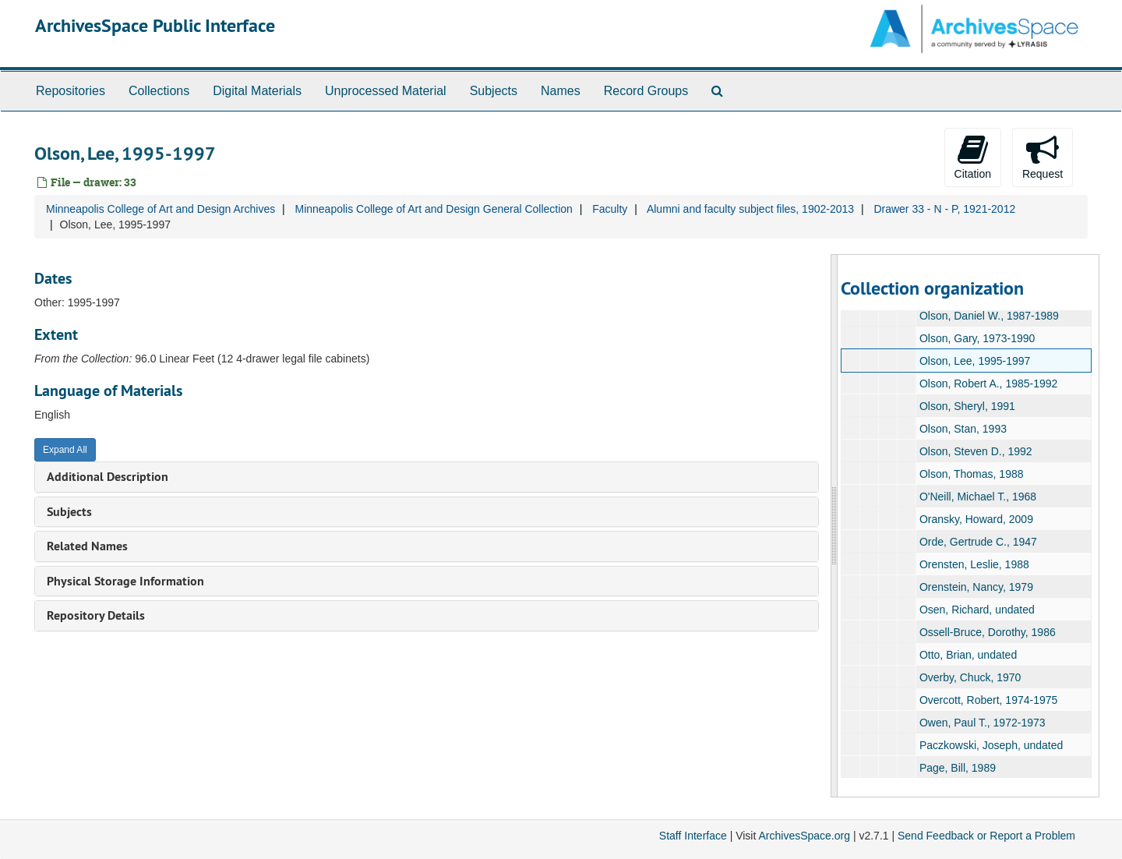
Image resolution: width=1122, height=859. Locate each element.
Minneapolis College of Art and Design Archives (160, 209)
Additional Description (107, 476)
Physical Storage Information (125, 581)
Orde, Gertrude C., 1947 (977, 542)
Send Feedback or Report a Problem (986, 835)
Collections (159, 90)
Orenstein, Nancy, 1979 (975, 587)
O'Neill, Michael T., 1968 (977, 496)
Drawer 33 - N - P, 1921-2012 (944, 209)
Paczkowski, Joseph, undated (990, 745)
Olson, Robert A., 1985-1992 (988, 383)
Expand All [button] (65, 449)
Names (560, 90)
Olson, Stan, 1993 (962, 428)
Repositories (70, 90)
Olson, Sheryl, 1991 (966, 406)
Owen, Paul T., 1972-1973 (982, 722)
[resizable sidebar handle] (834, 526)
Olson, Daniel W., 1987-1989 (988, 315)
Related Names (87, 546)
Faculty (609, 209)
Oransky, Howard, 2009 (975, 519)
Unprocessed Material (385, 90)
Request (1042, 156)
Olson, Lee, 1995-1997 (974, 361)
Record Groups (646, 90)
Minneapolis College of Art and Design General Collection (433, 209)
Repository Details (96, 615)
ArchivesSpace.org (804, 835)
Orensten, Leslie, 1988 (973, 564)
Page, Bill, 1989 (957, 768)
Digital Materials (257, 90)
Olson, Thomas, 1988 (971, 474)
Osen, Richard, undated (976, 609)
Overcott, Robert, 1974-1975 (988, 700)
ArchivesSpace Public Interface (155, 25)
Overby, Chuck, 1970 (969, 677)
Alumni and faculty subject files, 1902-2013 (750, 209)
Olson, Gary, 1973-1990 (976, 338)
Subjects (493, 90)
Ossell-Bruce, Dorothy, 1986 (987, 632)
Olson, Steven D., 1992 (975, 451)
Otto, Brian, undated (967, 655)
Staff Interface (693, 835)
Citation (972, 156)
